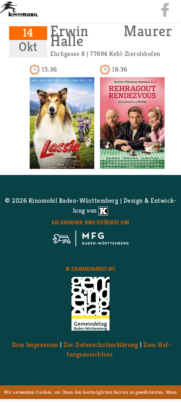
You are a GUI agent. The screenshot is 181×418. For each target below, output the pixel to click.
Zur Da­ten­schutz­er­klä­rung (101, 344)
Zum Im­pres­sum (35, 344)
